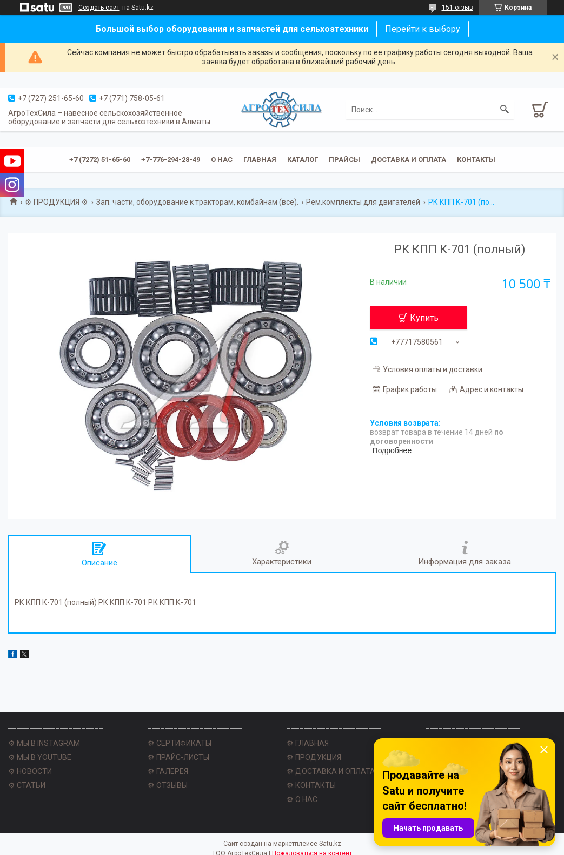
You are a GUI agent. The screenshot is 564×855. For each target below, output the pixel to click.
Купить (424, 318)
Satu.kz (330, 843)
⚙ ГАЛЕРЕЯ (168, 771)
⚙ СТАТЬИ (26, 785)
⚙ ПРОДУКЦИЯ (314, 757)
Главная (259, 160)
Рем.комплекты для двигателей (363, 202)
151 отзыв (457, 7)
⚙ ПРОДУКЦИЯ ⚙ (56, 202)
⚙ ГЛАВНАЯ (308, 743)
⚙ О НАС (302, 799)
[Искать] (504, 109)
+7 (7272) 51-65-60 (99, 160)
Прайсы (344, 160)
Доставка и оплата (408, 160)
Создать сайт (99, 7)
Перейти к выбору (422, 29)
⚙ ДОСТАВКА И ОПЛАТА (331, 771)
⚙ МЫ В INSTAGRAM (44, 743)
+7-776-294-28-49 (170, 160)
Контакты (476, 160)
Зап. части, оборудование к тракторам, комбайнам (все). (197, 202)
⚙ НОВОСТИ (30, 771)
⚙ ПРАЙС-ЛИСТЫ (178, 757)
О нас (222, 160)
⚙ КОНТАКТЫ (311, 785)
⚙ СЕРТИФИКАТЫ (179, 743)
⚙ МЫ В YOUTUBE (39, 757)
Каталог (302, 160)
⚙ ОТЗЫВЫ (168, 785)
